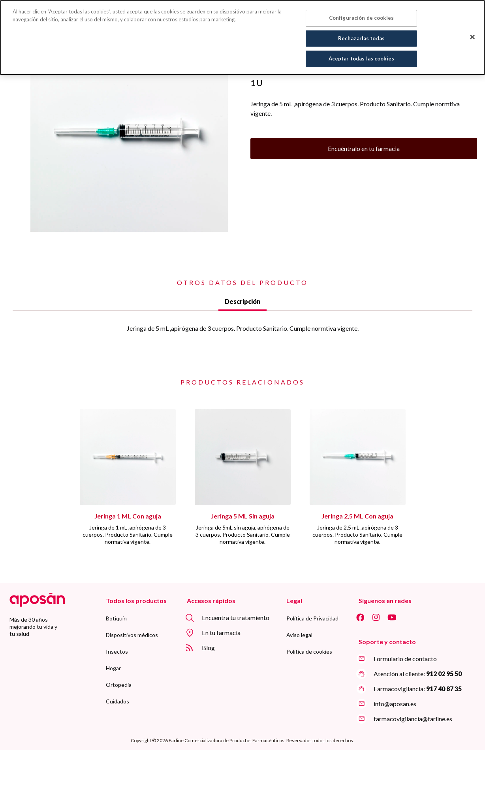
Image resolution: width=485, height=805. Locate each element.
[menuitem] (116, 618)
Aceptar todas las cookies (361, 55)
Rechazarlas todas (361, 34)
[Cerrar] (472, 33)
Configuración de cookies (361, 14)
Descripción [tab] (242, 301)
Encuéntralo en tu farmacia (364, 148)
